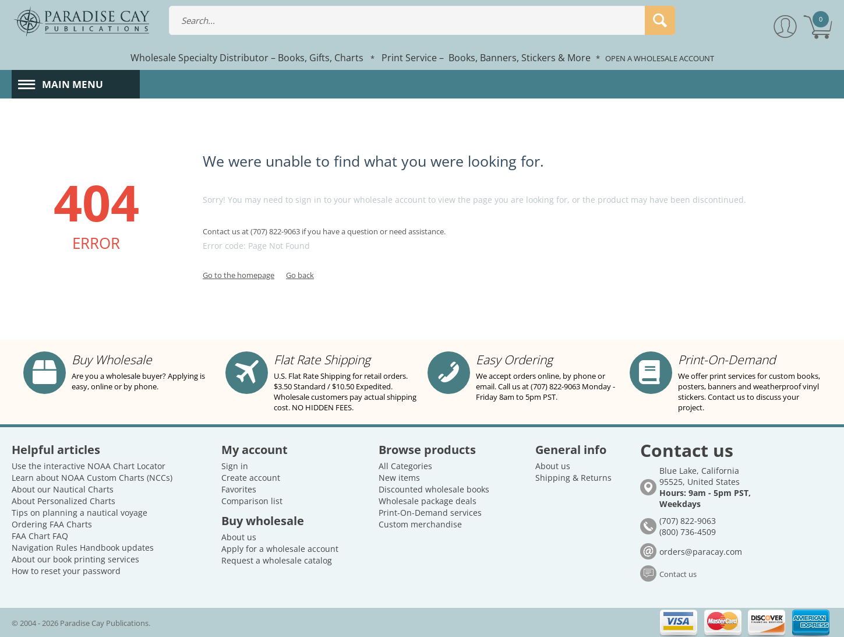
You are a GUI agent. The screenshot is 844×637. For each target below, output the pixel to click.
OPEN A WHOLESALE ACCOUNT (659, 58)
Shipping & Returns (573, 477)
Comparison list (251, 500)
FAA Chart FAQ (40, 535)
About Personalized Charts (63, 500)
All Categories (405, 465)
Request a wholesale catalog (276, 560)
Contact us (678, 574)
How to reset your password (66, 570)
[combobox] (422, 20)
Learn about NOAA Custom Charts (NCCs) (92, 477)
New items (399, 477)
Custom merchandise (420, 524)
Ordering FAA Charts (52, 524)
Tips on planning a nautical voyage (79, 512)
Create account (250, 477)
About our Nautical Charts (63, 489)
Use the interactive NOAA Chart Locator (88, 465)
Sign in (234, 465)
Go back (300, 275)
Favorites (238, 489)
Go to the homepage (238, 275)
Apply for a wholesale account (279, 548)
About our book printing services (75, 559)
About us (238, 537)
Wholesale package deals (427, 500)
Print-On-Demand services (430, 512)
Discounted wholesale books (434, 489)
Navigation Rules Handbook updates (83, 547)
